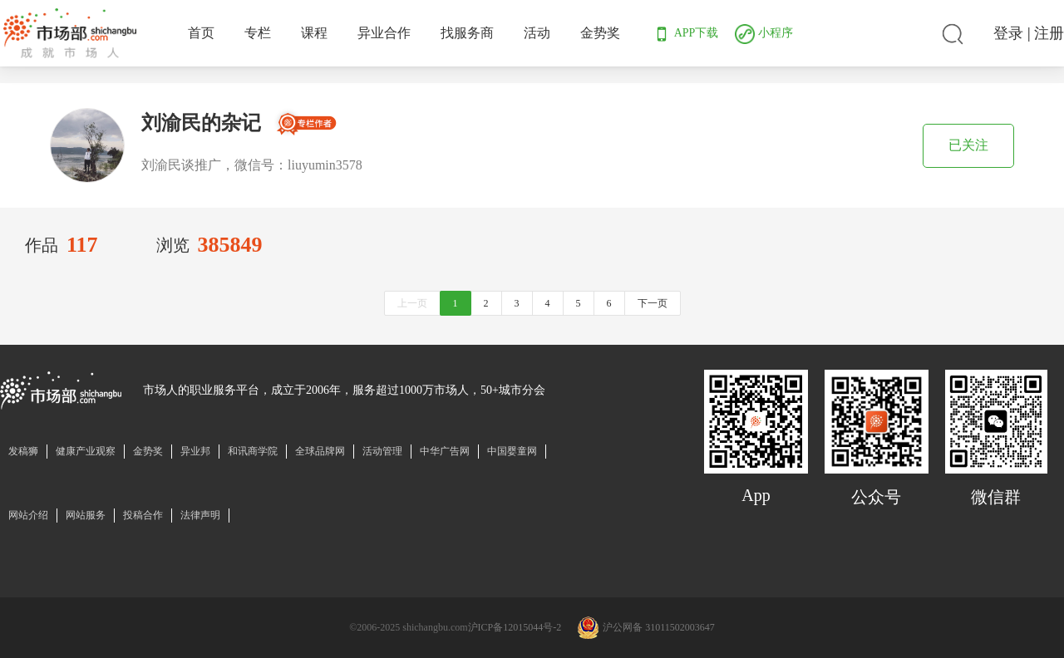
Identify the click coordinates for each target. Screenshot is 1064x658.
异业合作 (384, 33)
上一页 (412, 303)
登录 (1008, 33)
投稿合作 (143, 515)
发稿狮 (23, 451)
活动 (537, 33)
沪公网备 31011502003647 (659, 627)
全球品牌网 (320, 451)
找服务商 (467, 33)
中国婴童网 (512, 451)
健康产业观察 (86, 451)
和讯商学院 (253, 451)
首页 (201, 33)
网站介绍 (28, 515)
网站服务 (86, 515)
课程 (314, 33)
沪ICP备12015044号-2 (515, 627)
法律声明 (200, 515)
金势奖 (600, 33)
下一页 (652, 303)
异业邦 (195, 451)
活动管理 (382, 451)
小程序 (764, 33)
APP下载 (685, 33)
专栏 (257, 33)
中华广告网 (445, 451)
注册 (1049, 33)
